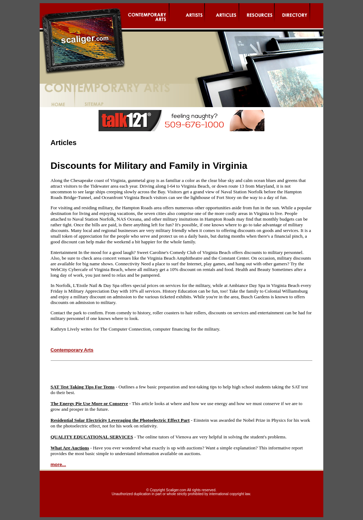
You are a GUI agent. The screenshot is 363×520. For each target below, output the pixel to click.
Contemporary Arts (72, 350)
